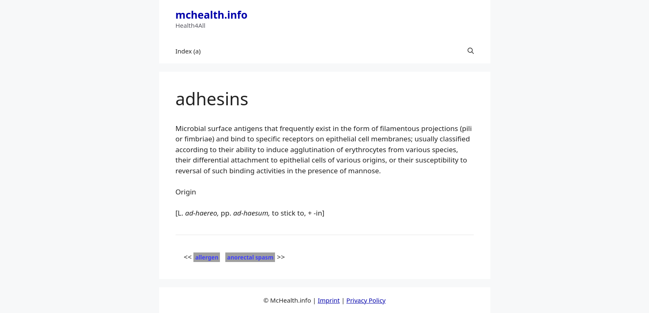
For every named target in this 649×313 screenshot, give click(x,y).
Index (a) (188, 51)
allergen (206, 257)
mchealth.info (212, 14)
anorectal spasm (250, 257)
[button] (470, 51)
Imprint (329, 300)
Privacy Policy (366, 300)
